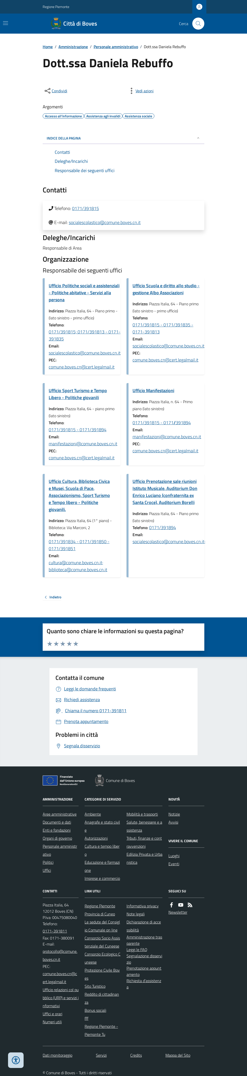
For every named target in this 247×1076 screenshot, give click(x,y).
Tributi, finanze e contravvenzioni (144, 842)
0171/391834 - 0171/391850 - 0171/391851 (79, 545)
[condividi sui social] (55, 91)
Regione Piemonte (56, 6)
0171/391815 (85, 208)
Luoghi (173, 856)
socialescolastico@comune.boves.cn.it (105, 222)
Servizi (101, 1055)
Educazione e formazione (102, 866)
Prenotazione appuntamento (144, 971)
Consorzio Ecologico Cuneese (102, 958)
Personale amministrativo (116, 47)
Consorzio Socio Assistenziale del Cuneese (102, 942)
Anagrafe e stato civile (102, 826)
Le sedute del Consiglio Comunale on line (102, 926)
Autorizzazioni (96, 838)
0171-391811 (55, 931)
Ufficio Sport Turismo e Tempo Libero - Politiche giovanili (78, 394)
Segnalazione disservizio (144, 959)
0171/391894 (162, 527)
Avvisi (173, 822)
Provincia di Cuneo (100, 914)
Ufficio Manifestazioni (153, 390)
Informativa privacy (143, 906)
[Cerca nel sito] (196, 24)
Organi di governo (57, 838)
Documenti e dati (57, 822)
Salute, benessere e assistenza (144, 826)
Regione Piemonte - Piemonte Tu (101, 1030)
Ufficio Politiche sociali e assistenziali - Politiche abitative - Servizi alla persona (84, 292)
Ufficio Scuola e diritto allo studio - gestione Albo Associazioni (166, 289)
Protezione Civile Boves (102, 974)
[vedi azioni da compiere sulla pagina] (141, 91)
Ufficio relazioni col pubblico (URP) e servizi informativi (61, 998)
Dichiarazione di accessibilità (144, 926)
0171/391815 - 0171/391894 (77, 429)
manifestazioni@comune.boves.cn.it (83, 443)
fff (86, 1018)
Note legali (136, 914)
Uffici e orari (52, 1014)
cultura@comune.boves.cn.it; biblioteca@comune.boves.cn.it (78, 566)
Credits (136, 1055)
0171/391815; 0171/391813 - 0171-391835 (84, 335)
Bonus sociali (95, 1010)
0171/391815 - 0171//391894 (162, 422)
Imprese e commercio (102, 878)
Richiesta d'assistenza (144, 984)
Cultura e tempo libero (102, 850)
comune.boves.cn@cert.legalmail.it (81, 367)
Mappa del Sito (177, 1055)
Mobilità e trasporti (142, 814)
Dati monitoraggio (57, 1055)
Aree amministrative (60, 814)
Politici (48, 862)
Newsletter (177, 912)
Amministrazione (73, 47)
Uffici (47, 870)
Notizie (174, 814)
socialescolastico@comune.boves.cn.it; (169, 541)
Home (48, 47)
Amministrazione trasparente (144, 940)
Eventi (173, 864)
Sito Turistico (95, 986)
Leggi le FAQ (137, 950)
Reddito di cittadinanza (102, 998)
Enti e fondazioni (57, 830)
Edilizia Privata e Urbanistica (144, 858)
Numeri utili (52, 1022)
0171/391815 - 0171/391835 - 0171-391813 (163, 328)
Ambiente (93, 814)
